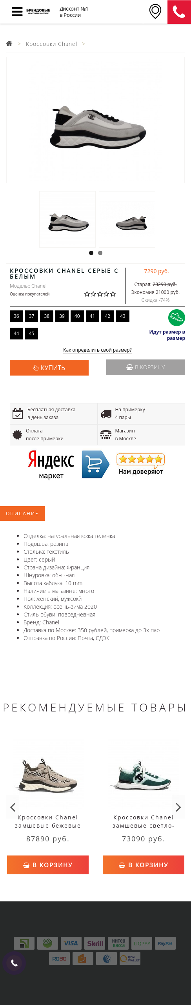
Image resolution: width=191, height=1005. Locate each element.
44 (16, 333)
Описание (22, 513)
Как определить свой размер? (97, 350)
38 (46, 316)
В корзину (145, 367)
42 (107, 316)
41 (92, 316)
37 (32, 316)
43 (123, 316)
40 (77, 316)
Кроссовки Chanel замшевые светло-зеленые (144, 825)
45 (32, 333)
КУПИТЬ (53, 368)
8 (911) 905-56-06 (179, 12)
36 (16, 316)
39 (62, 316)
